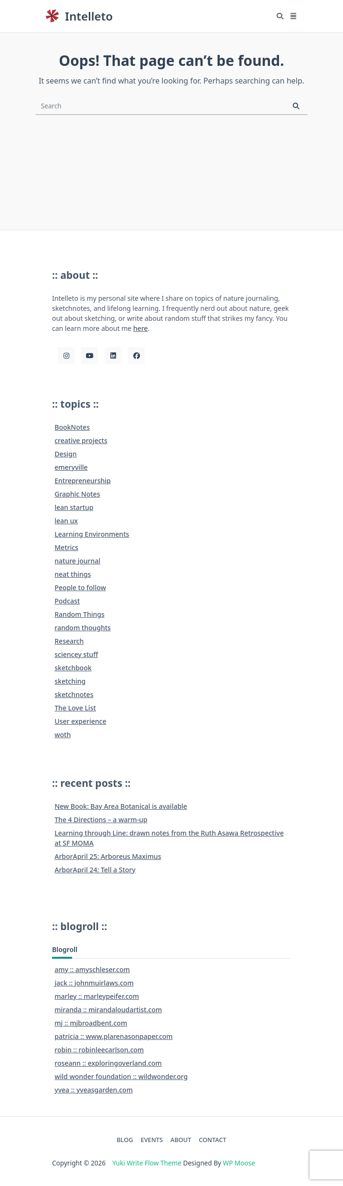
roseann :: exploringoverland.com (107, 1063)
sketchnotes (73, 694)
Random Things (79, 614)
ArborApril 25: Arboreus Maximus (107, 856)
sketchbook (72, 667)
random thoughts (82, 627)
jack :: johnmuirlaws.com (93, 982)
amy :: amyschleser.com (92, 969)
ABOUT (181, 1139)
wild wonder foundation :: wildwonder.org (121, 1076)
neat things (72, 574)
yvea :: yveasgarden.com (93, 1089)
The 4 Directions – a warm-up (100, 819)
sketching (70, 681)
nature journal (77, 560)
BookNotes (72, 427)
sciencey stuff (76, 654)
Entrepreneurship (82, 480)
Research (69, 641)
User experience (80, 721)
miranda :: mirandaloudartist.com (108, 1009)
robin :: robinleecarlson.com (99, 1049)
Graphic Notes (77, 493)
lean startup (73, 507)
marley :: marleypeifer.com (96, 996)
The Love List (75, 707)
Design (65, 453)
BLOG (125, 1139)
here (140, 328)
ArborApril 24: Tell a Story (94, 869)
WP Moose (239, 1162)
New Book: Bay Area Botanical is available (120, 806)
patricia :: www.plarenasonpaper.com (113, 1036)
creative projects (80, 440)
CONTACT (212, 1139)
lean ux (66, 520)
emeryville (70, 467)
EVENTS (152, 1139)
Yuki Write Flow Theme (146, 1162)
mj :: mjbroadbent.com (90, 1022)
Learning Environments (91, 534)
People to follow (80, 587)
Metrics (66, 547)
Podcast (67, 600)
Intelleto (89, 16)
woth (62, 734)
